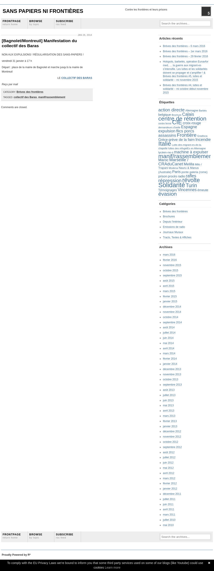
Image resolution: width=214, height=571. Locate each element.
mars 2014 (169, 353)
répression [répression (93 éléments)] (170, 180)
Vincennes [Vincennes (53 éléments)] (187, 189)
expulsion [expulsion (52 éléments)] (166, 131)
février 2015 (170, 296)
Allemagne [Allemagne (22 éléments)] (191, 110)
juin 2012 (168, 462)
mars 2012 (169, 478)
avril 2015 (168, 285)
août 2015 (168, 280)
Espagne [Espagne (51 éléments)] (189, 127)
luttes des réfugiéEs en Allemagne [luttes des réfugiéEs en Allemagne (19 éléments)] (187, 148)
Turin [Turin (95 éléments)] (191, 185)
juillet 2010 (169, 519)
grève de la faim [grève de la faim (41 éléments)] (182, 140)
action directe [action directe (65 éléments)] (171, 109)
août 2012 (168, 452)
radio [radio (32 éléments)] (181, 176)
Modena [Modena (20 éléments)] (173, 167)
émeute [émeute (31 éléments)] (202, 190)
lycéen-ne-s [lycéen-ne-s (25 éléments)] (165, 152)
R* (29, 554)
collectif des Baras (25, 97)
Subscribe (64, 23)
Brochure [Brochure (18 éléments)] (176, 115)
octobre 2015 (170, 270)
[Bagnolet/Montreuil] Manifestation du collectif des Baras (39, 43)
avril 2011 (168, 509)
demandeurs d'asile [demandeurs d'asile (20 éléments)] (169, 127)
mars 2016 (169, 254)
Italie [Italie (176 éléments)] (164, 143)
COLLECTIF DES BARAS (76, 78)
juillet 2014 (169, 332)
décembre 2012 (172, 431)
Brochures (169, 216)
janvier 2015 (170, 301)
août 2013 (168, 389)
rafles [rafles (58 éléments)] (191, 175)
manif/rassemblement (51, 97)
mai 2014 (168, 343)
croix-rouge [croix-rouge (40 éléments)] (192, 123)
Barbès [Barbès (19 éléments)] (203, 110)
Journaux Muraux (173, 232)
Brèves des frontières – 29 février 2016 (185, 56)
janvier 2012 (170, 488)
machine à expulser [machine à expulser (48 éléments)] (191, 152)
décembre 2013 (172, 369)
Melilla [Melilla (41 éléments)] (189, 164)
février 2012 (170, 483)
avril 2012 (168, 473)
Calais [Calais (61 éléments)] (188, 114)
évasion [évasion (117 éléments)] (167, 194)
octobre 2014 (170, 317)
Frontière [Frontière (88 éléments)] (187, 135)
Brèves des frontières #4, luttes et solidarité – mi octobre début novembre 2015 (185, 89)
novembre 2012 (172, 436)
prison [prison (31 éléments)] (162, 176)
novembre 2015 (172, 265)
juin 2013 (168, 400)
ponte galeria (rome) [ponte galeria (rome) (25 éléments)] (194, 172)
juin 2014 (168, 337)
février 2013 (170, 421)
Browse (35, 23)
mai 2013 (168, 405)
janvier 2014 (170, 363)
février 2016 (170, 259)
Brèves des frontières (30, 91)
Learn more (113, 567)
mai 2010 (168, 525)
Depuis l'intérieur (172, 221)
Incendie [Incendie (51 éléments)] (203, 139)
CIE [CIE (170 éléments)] (177, 122)
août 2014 (168, 327)
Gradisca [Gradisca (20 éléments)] (202, 135)
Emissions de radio (174, 226)
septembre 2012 (172, 447)
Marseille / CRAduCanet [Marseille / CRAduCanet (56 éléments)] (173, 161)
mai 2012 (168, 467)
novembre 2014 (172, 311)
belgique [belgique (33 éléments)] (164, 114)
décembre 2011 (172, 493)
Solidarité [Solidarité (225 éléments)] (171, 185)
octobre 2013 (170, 379)
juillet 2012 (169, 457)
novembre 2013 (172, 374)
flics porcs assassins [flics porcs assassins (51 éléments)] (176, 133)
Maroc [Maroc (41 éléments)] (163, 160)
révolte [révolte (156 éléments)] (191, 180)
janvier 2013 (170, 426)
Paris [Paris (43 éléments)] (176, 172)
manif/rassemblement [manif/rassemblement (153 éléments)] (186, 156)
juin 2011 (168, 504)
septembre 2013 (172, 384)
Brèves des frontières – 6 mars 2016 (184, 46)
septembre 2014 (172, 322)
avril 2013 (168, 410)
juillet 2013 (169, 395)
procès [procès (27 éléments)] (172, 176)
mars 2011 (169, 514)
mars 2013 (169, 415)
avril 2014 (168, 348)
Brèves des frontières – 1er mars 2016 (185, 51)
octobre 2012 (170, 441)
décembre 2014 (172, 306)
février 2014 (170, 358)
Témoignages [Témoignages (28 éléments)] (167, 190)
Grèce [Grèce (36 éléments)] (163, 140)
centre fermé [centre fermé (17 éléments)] (164, 123)
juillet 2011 (169, 499)
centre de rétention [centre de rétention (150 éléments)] (182, 118)
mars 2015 (169, 291)
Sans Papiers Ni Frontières (43, 11)
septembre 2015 (172, 275)
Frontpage (12, 23)
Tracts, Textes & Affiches (177, 237)
